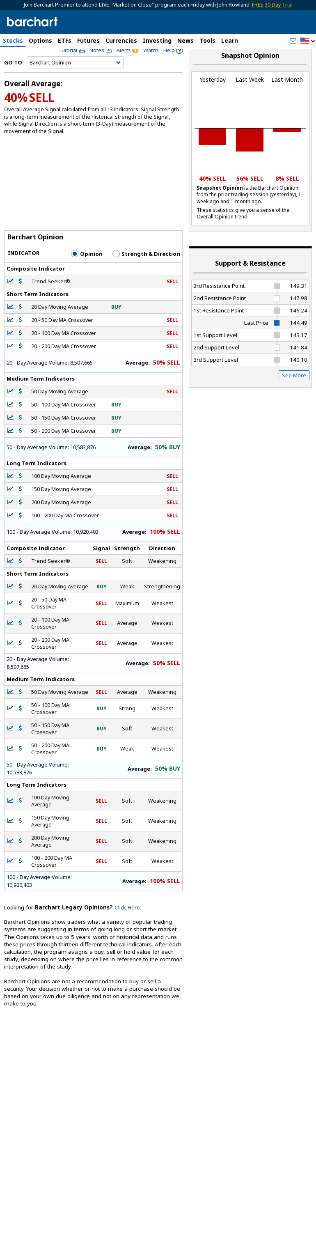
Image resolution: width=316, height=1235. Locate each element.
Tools (207, 40)
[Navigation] (75, 79)
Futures (88, 40)
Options (40, 40)
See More (294, 392)
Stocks (13, 40)
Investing (157, 40)
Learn (229, 40)
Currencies (121, 40)
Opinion (87, 270)
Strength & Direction (146, 270)
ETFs (64, 40)
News (185, 40)
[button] (308, 41)
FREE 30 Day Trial (272, 4)
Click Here (127, 924)
